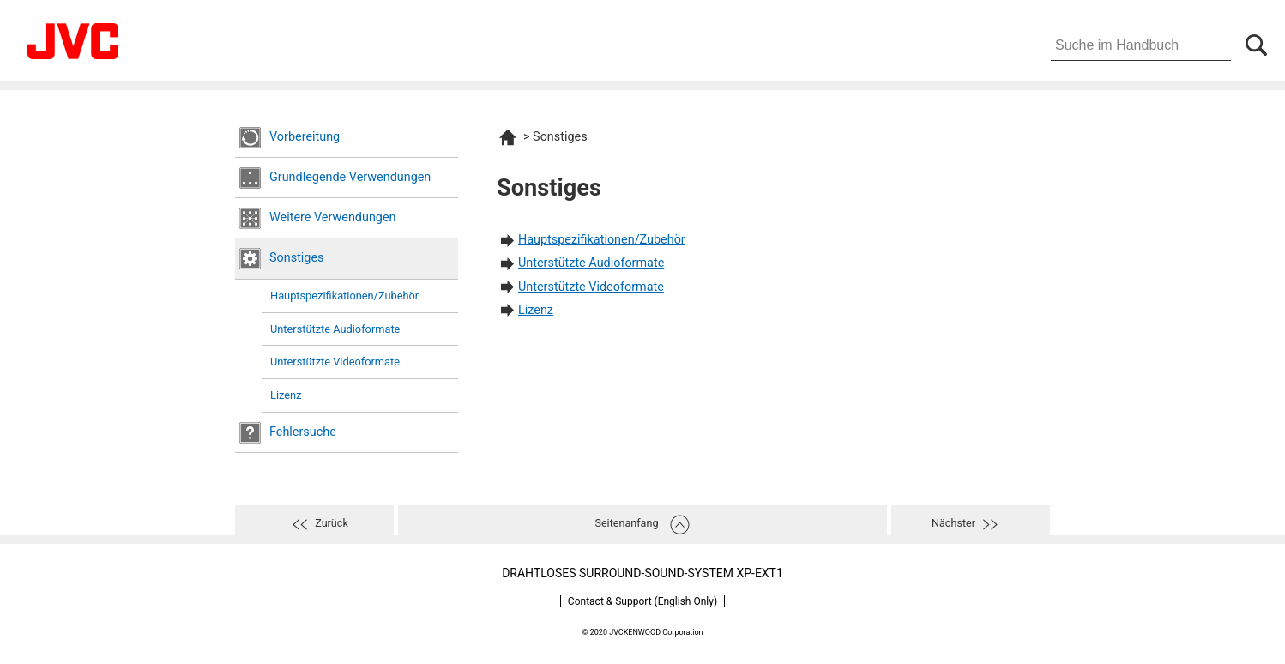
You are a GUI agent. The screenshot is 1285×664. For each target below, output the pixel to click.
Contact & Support (642, 601)
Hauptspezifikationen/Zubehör (344, 295)
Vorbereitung (304, 137)
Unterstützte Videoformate (335, 361)
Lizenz (285, 395)
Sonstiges (296, 258)
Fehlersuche (302, 432)
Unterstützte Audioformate (335, 329)
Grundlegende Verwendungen (350, 177)
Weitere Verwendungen (332, 217)
